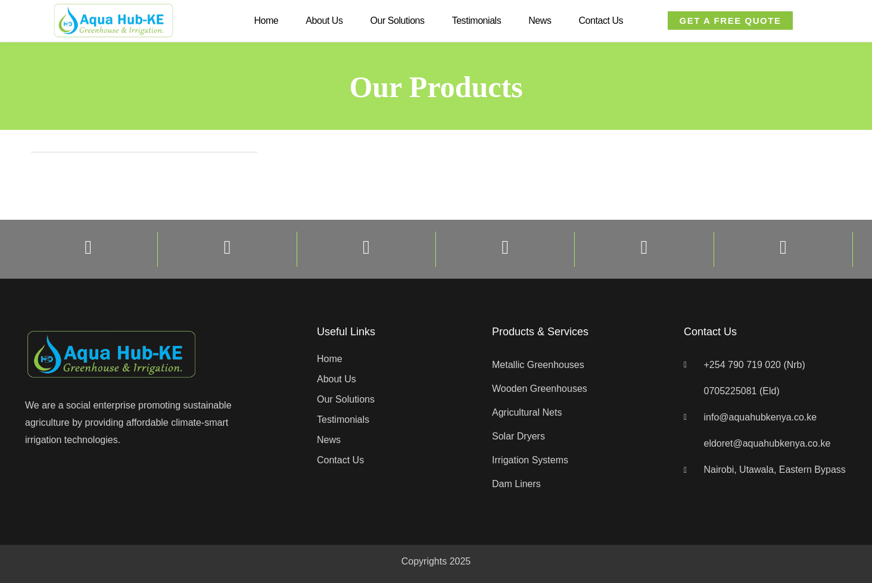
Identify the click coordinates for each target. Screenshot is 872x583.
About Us (324, 20)
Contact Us (600, 20)
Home (266, 20)
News (539, 20)
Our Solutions (397, 20)
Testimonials (477, 20)
